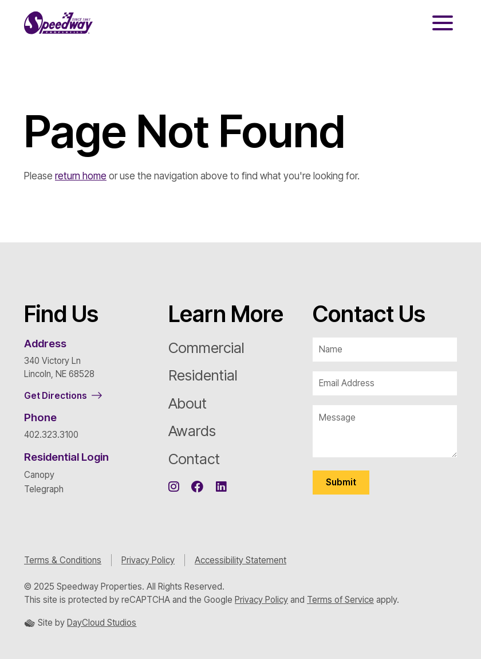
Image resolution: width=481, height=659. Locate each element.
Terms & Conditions (62, 560)
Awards (192, 431)
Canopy (39, 474)
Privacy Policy (148, 560)
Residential (203, 375)
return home (81, 176)
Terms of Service (340, 599)
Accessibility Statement (240, 560)
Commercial (206, 347)
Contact (194, 459)
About (187, 403)
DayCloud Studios (101, 622)
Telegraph (44, 489)
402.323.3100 (51, 434)
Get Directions (55, 395)
